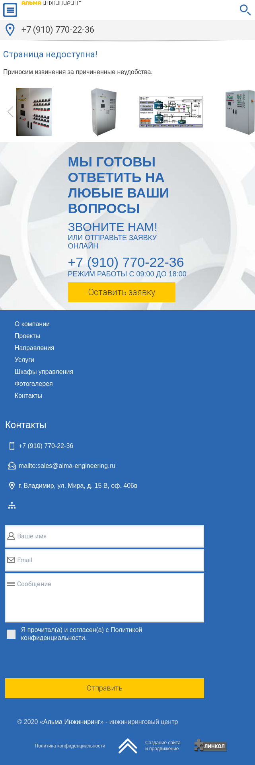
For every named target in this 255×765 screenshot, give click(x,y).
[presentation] (65, 661)
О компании (32, 324)
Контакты (28, 395)
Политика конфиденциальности (70, 746)
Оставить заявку (121, 292)
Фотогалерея (34, 383)
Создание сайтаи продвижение (163, 745)
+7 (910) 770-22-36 (57, 30)
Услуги (24, 359)
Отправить (105, 688)
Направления (35, 347)
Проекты (27, 336)
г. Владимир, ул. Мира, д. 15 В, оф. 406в (78, 485)
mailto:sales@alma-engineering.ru (67, 465)
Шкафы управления (44, 371)
